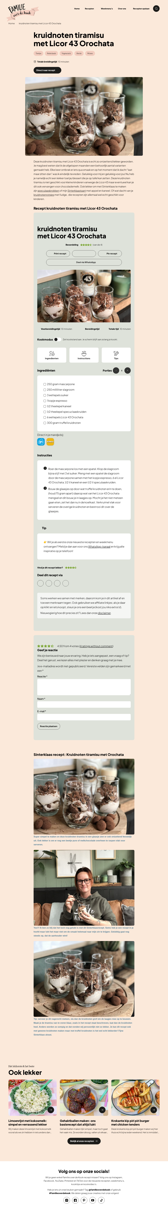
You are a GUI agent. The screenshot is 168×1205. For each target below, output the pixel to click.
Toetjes (38, 53)
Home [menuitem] (77, 8)
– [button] (116, 370)
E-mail (41, 711)
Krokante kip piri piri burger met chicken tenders (130, 1122)
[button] (81, 244)
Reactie (42, 676)
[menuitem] (90, 8)
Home (11, 23)
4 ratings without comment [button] (96, 646)
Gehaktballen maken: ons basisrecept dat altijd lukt (78, 1122)
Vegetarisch (66, 53)
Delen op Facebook (65, 583)
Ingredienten (52, 355)
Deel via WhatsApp (86, 262)
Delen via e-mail (40, 583)
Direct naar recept (45, 70)
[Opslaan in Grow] (84, 253)
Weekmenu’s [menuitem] (107, 8)
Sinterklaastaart (77, 190)
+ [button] (127, 370)
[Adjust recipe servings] (121, 370)
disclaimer (104, 612)
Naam (41, 698)
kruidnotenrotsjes (44, 194)
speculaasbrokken (48, 190)
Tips (116, 355)
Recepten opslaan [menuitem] (141, 8)
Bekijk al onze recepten (84, 1141)
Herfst (79, 53)
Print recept (60, 253)
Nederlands (51, 53)
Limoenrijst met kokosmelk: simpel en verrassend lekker (27, 1122)
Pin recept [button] (112, 253)
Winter (90, 53)
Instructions (84, 355)
